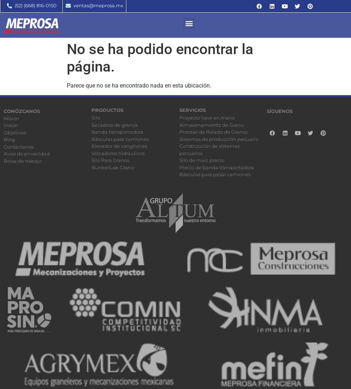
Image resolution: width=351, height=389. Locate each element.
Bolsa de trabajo (23, 161)
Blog (9, 139)
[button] (189, 23)
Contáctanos (18, 147)
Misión (11, 118)
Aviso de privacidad (27, 154)
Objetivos (15, 132)
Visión (11, 125)
